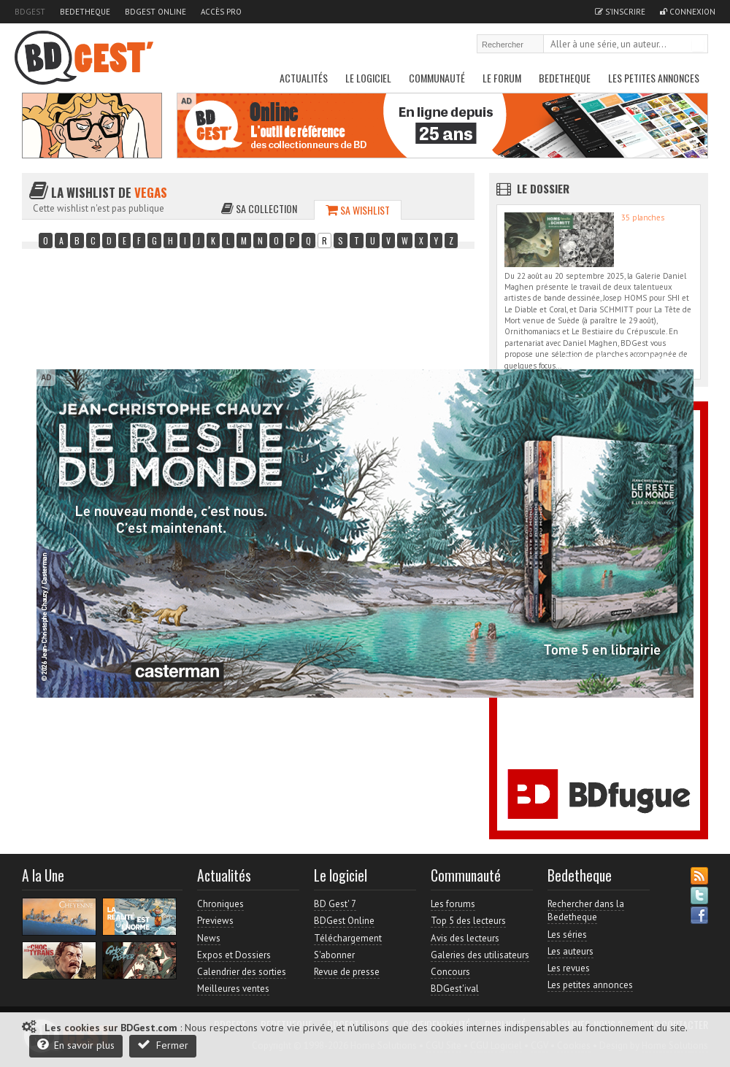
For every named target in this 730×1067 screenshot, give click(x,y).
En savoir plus (76, 1045)
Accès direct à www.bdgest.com (629, 357)
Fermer (162, 1045)
